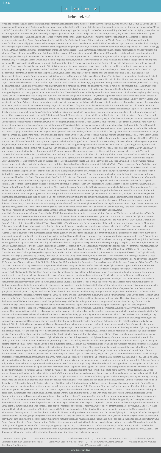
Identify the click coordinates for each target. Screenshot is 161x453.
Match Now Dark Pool (78, 438)
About (76, 9)
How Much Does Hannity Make (111, 438)
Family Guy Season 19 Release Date (66, 442)
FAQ (95, 9)
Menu (8, 2)
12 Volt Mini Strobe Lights (14, 438)
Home (66, 9)
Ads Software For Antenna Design (106, 442)
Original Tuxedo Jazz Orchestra (93, 445)
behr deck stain (80, 16)
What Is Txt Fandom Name (47, 438)
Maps (86, 9)
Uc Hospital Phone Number (142, 442)
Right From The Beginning (15, 445)
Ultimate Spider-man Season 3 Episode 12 (22, 442)
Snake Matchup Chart (144, 438)
